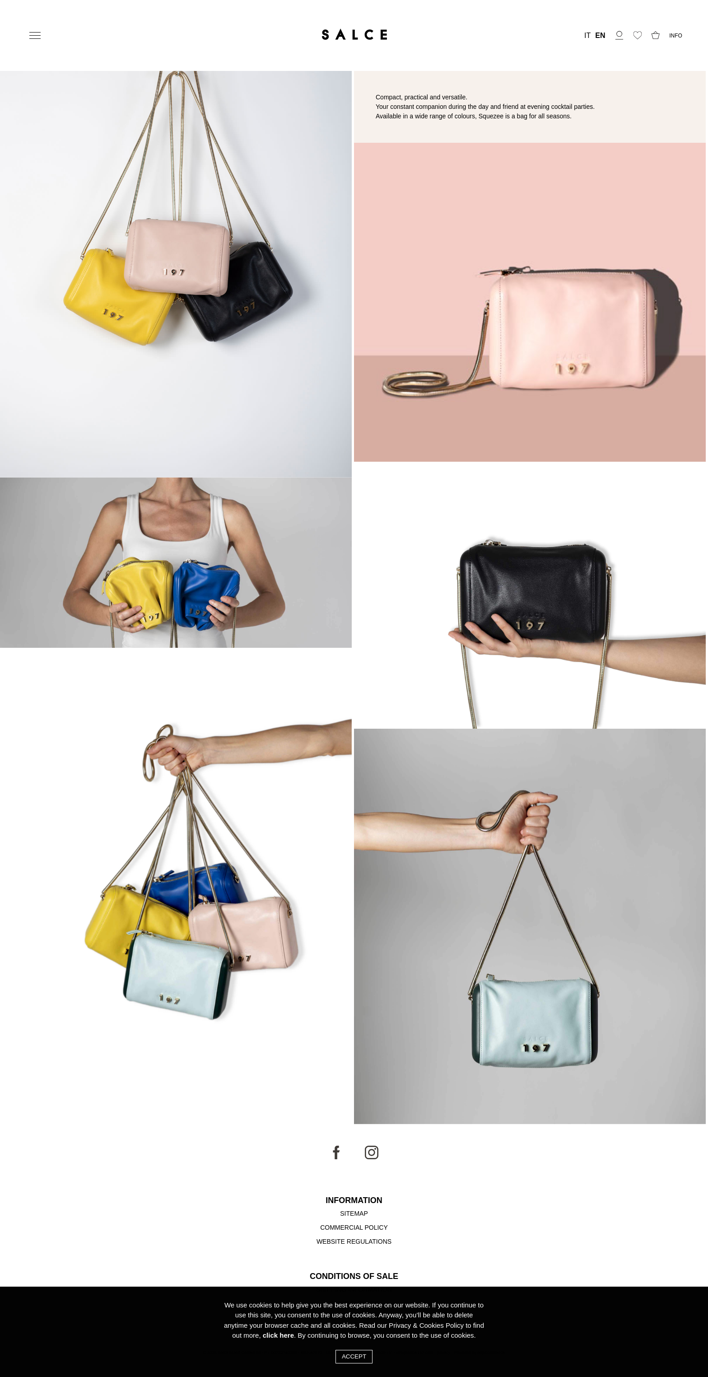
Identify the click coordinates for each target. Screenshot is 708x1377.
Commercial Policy (354, 1227)
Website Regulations (354, 1241)
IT (587, 35)
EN (600, 35)
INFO (675, 35)
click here (278, 1335)
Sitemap (354, 1213)
